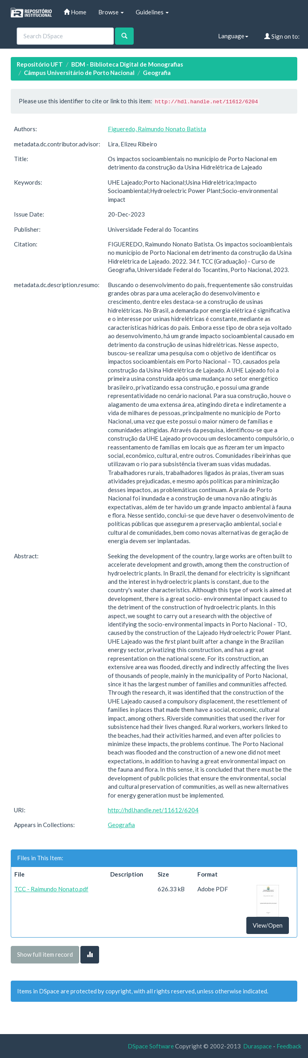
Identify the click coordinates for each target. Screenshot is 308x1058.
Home (75, 12)
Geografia (157, 72)
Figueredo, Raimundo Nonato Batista (157, 128)
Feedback (289, 1046)
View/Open (268, 925)
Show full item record (45, 954)
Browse (111, 12)
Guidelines (152, 12)
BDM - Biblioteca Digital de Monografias (127, 64)
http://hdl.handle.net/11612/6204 (153, 810)
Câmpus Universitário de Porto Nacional (79, 72)
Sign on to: (282, 36)
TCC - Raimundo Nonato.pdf (51, 889)
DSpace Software (151, 1046)
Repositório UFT (40, 64)
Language (233, 35)
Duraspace (257, 1046)
